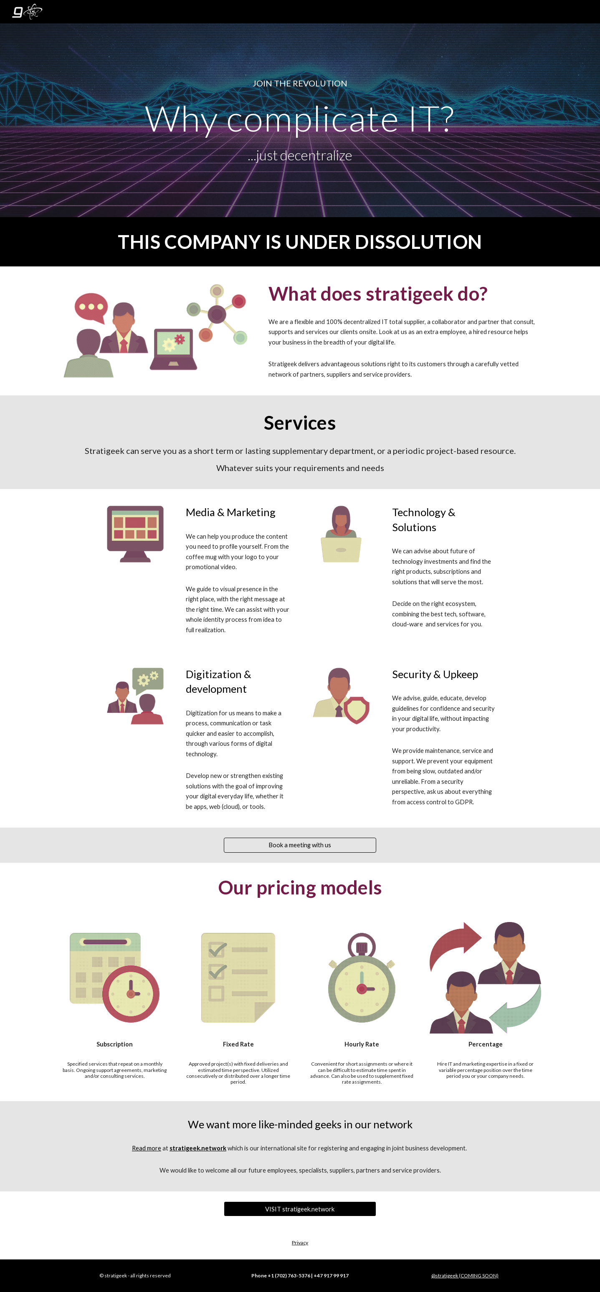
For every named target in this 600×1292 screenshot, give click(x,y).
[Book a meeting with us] (300, 845)
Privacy (300, 1242)
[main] (300, 83)
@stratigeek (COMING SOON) (465, 1275)
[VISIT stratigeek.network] (300, 1209)
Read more (146, 1148)
